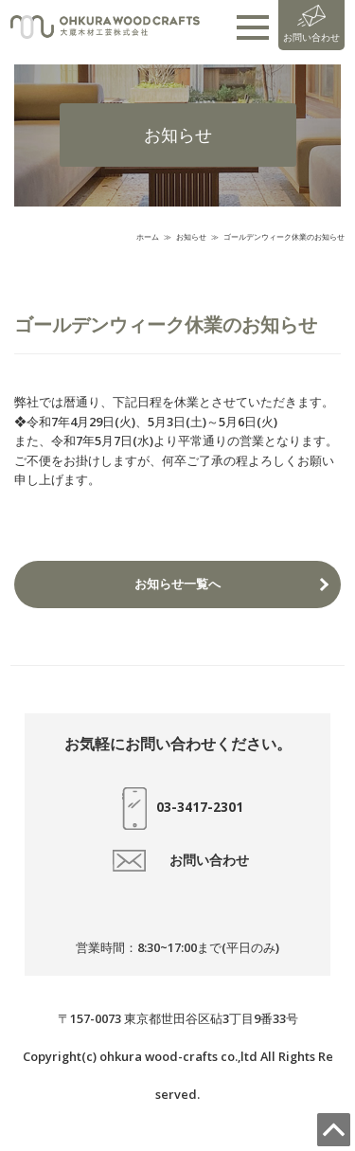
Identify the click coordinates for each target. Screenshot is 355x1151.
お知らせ (191, 236)
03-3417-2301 (178, 808)
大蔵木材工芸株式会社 (105, 27)
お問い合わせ (311, 24)
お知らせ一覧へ (177, 583)
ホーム (147, 236)
